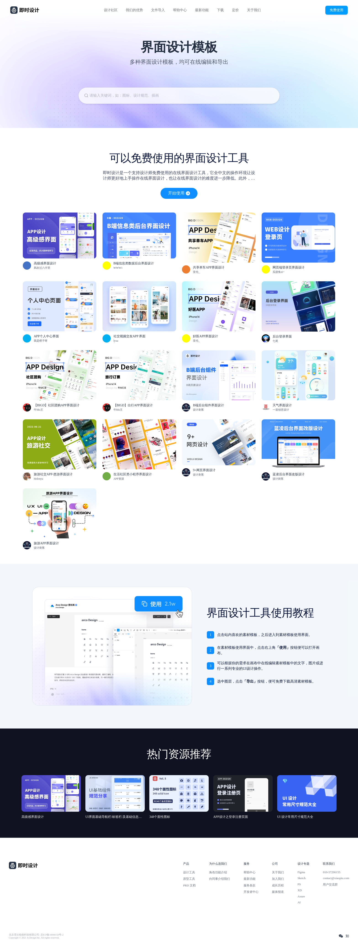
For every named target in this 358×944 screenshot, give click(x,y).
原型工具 (189, 878)
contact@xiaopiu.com (336, 878)
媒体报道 (278, 891)
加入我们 (278, 878)
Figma (301, 872)
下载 (220, 10)
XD (299, 890)
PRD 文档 (189, 885)
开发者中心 (251, 891)
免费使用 (336, 10)
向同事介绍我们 (219, 878)
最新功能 (202, 10)
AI (299, 902)
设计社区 (111, 10)
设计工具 (189, 872)
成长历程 (278, 885)
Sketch (301, 878)
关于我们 (254, 10)
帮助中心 (180, 10)
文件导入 (158, 10)
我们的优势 (134, 10)
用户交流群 (330, 884)
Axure (301, 896)
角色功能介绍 (218, 872)
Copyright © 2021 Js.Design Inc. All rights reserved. (34, 937)
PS (299, 884)
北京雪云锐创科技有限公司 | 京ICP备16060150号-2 (36, 934)
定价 (235, 10)
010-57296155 (331, 872)
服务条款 (249, 885)
